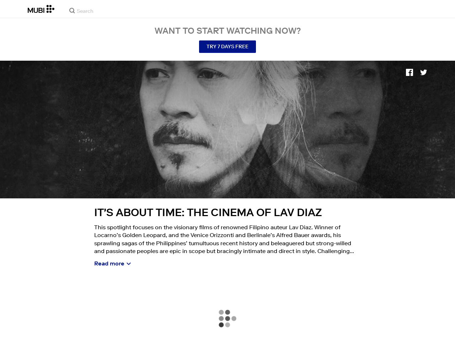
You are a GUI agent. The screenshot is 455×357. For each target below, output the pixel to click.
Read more (109, 263)
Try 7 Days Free (227, 46)
